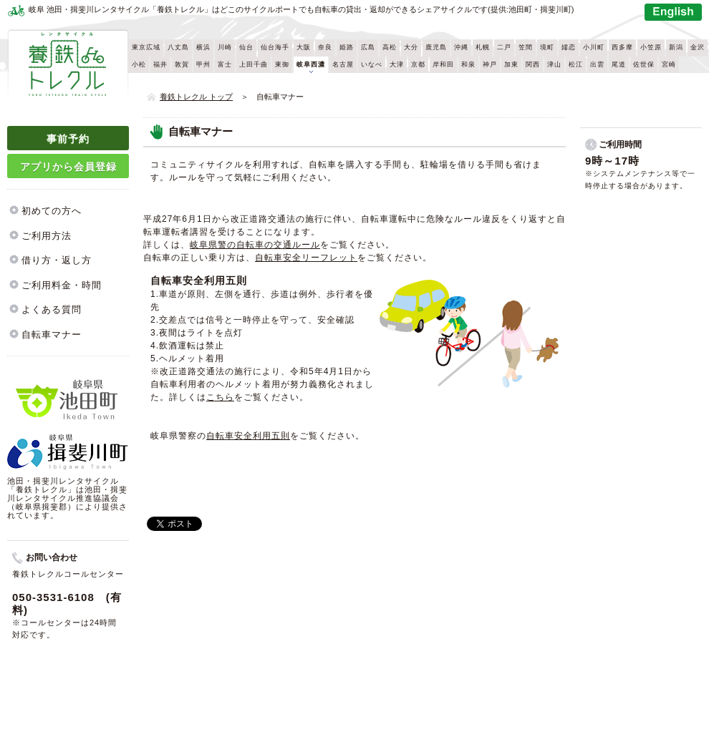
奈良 (325, 47)
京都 (418, 64)
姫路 (346, 47)
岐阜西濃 (310, 64)
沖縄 (461, 47)
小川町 (593, 47)
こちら (220, 397)
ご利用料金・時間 (61, 285)
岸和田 (443, 64)
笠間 (526, 47)
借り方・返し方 (56, 260)
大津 (397, 64)
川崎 (225, 47)
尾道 (619, 64)
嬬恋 (568, 47)
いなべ (371, 64)
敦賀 (182, 64)
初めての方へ (51, 210)
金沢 (697, 47)
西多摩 (622, 47)
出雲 (597, 64)
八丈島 (178, 47)
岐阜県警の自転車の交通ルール (255, 245)
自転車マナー (51, 334)
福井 (160, 64)
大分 (411, 47)
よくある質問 (51, 309)
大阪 (303, 47)
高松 (389, 47)
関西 (533, 64)
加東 (511, 64)
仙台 (246, 47)
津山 (554, 64)
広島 (368, 47)
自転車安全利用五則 (248, 436)
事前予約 (68, 139)
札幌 (483, 47)
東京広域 (146, 47)
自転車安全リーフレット (306, 258)
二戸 (504, 47)
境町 (547, 47)
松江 (576, 64)
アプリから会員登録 (68, 166)
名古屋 (343, 64)
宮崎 (669, 64)
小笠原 (651, 47)
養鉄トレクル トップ (196, 96)
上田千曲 (253, 64)
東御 (282, 64)
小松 (139, 64)
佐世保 (644, 64)
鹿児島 (436, 47)
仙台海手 (275, 47)
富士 (225, 64)
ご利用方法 (46, 235)
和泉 (468, 64)
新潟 (676, 47)
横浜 (203, 47)
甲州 (203, 64)
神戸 (490, 64)
